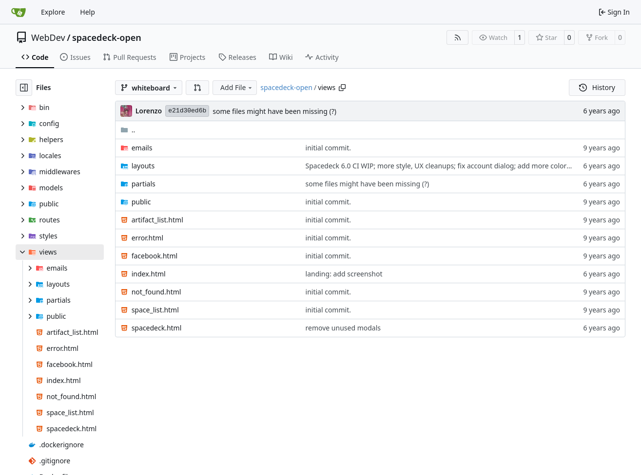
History (597, 87)
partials (143, 183)
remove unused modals (343, 327)
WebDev (48, 37)
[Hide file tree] (24, 87)
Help (87, 12)
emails (142, 147)
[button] (197, 87)
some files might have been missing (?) (274, 111)
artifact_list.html (157, 219)
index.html (149, 273)
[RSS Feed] (458, 37)
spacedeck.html (157, 327)
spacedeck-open (106, 37)
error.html (147, 237)
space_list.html (155, 309)
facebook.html (154, 255)
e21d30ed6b (187, 110)
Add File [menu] (236, 87)
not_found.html (156, 291)
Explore (53, 12)
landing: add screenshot (344, 273)
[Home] (18, 12)
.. (128, 129)
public (141, 201)
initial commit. (328, 147)
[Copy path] (342, 87)
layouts (143, 165)
